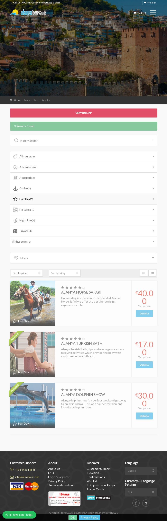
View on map (83, 112)
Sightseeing (21, 241)
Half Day (22, 199)
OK (73, 517)
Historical (23, 210)
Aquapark (23, 178)
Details (144, 313)
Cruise (21, 188)
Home (17, 100)
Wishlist (151, 2)
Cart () (139, 13)
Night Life (23, 220)
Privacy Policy (89, 517)
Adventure (24, 167)
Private (22, 231)
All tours (23, 156)
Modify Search (84, 140)
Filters (84, 257)
